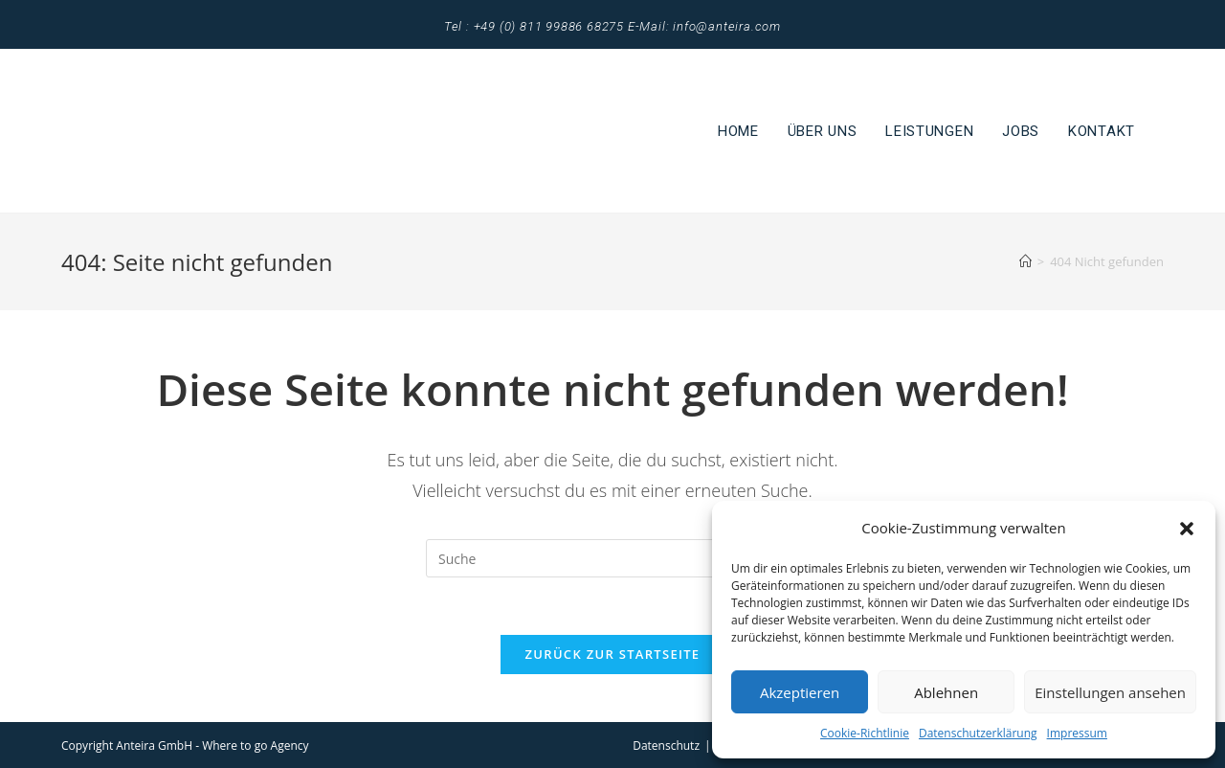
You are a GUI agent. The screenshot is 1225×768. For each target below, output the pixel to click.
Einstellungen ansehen (1110, 692)
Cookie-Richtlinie (864, 733)
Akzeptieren (799, 692)
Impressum (1077, 733)
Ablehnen (946, 692)
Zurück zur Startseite (613, 654)
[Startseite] (1025, 261)
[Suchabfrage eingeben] (612, 558)
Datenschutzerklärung (978, 733)
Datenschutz (666, 745)
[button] (1186, 528)
